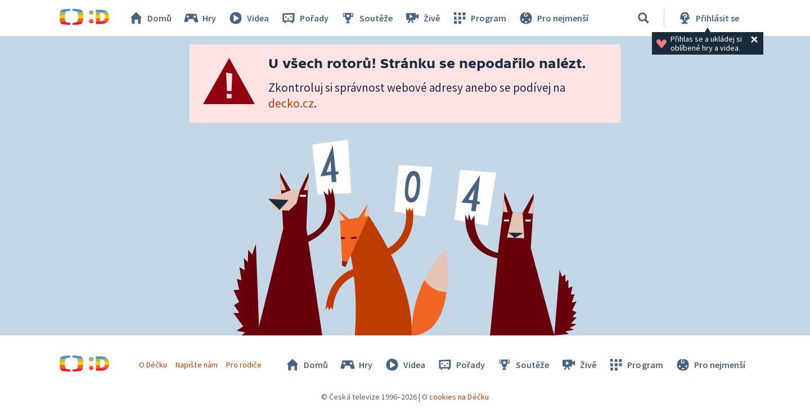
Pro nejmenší (553, 18)
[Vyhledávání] (643, 18)
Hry (199, 18)
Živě (422, 18)
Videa (248, 18)
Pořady (304, 18)
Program (478, 18)
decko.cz (291, 103)
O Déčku (153, 365)
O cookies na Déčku (455, 397)
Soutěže (366, 18)
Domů (150, 18)
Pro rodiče (244, 365)
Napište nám (196, 365)
